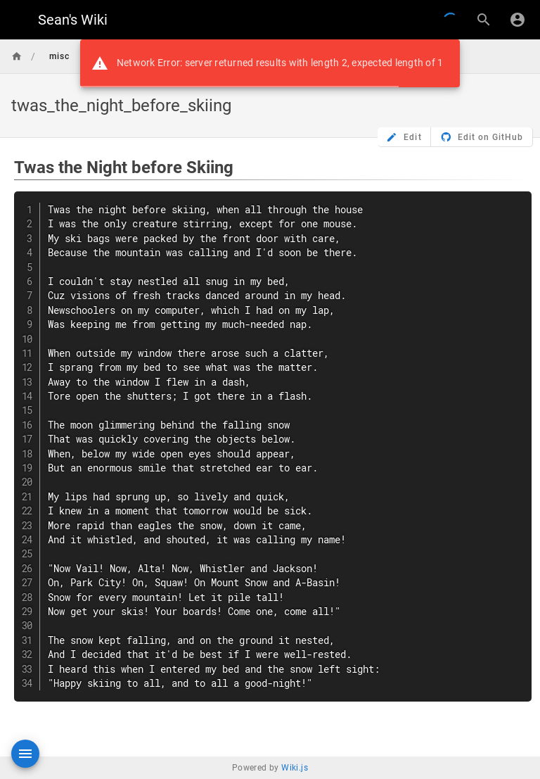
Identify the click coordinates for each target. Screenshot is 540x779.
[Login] (517, 20)
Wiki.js (294, 768)
